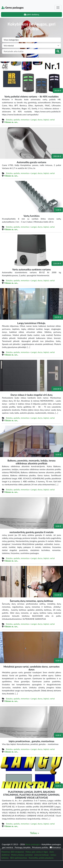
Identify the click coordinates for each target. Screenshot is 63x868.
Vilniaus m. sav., (11, 122)
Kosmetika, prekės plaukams (41, 858)
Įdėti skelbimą (31, 14)
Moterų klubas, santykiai (22, 855)
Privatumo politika (40, 847)
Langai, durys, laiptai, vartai (43, 119)
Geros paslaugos (13, 7)
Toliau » (34, 833)
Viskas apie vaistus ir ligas (36, 852)
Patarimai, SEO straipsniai (12, 852)
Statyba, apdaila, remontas (17, 119)
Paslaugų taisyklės (23, 847)
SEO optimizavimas (18, 858)
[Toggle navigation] (57, 7)
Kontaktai (55, 847)
